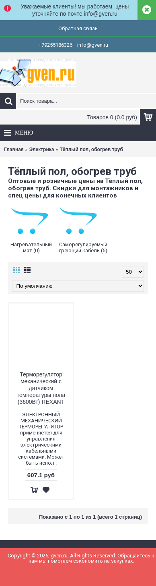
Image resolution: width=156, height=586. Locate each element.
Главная (14, 149)
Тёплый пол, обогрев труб (91, 149)
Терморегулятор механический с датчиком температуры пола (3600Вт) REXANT (41, 388)
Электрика (41, 149)
